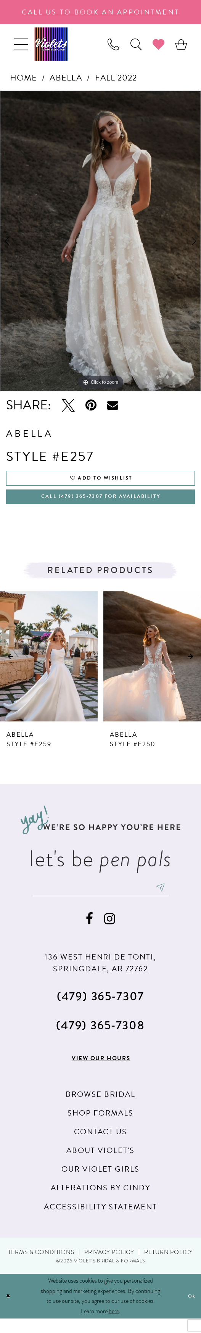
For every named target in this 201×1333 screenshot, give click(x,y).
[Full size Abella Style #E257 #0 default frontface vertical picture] (100, 241)
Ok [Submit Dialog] (190, 1310)
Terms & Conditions (41, 1266)
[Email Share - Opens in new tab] (112, 405)
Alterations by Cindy (100, 1202)
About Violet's (100, 1164)
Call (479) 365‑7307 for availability (100, 504)
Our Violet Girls (100, 1183)
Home (23, 77)
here (114, 1325)
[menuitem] (20, 44)
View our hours (101, 1072)
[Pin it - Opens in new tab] (90, 405)
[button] (20, 44)
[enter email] (100, 899)
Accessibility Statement (100, 1221)
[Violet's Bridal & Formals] (51, 44)
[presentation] (49, 665)
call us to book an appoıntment (101, 12)
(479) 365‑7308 (100, 1039)
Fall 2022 (116, 77)
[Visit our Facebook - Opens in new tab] (89, 932)
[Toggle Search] (136, 44)
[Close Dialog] (9, 1310)
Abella (66, 77)
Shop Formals (100, 1127)
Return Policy (168, 1266)
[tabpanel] (100, 241)
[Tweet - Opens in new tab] (68, 405)
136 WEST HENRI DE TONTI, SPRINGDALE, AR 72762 (100, 976)
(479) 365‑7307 (100, 1010)
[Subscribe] (177, 899)
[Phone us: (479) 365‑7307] (113, 44)
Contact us (100, 1146)
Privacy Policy (109, 1266)
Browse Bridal (100, 1108)
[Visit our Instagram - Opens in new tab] (109, 932)
